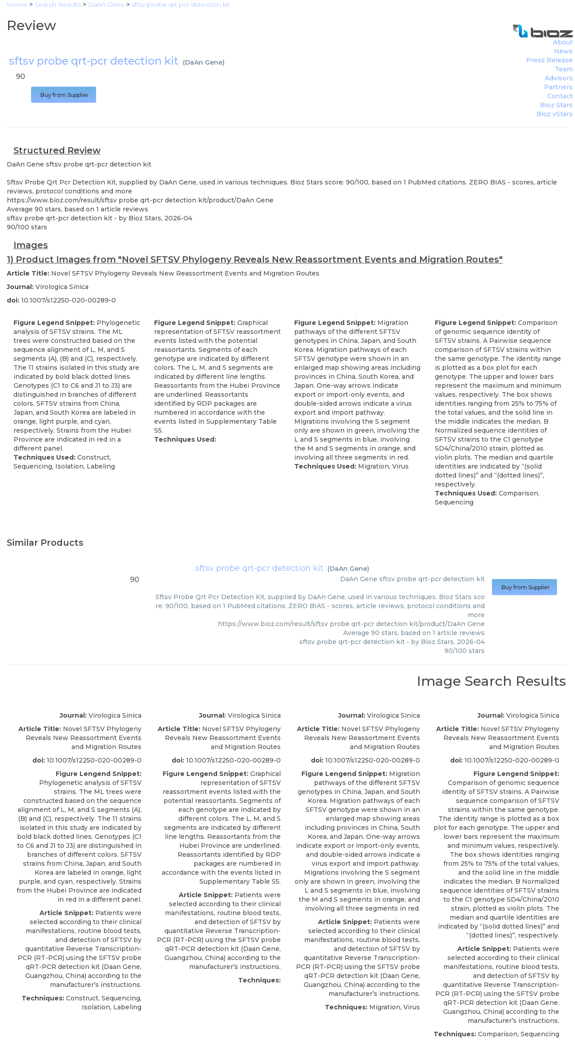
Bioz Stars (556, 105)
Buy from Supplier (63, 95)
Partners (558, 87)
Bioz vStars (554, 114)
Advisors (559, 78)
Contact (560, 96)
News (563, 51)
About (563, 42)
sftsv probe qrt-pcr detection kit (259, 568)
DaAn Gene (203, 62)
